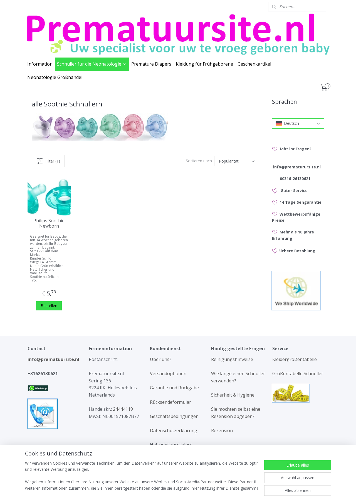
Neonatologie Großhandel (54, 77)
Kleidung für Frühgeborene (204, 64)
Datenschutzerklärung (173, 430)
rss (168, 488)
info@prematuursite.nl (54, 359)
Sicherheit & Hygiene (232, 395)
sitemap (157, 488)
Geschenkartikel (254, 64)
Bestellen (49, 305)
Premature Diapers (151, 64)
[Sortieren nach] (236, 161)
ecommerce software (190, 488)
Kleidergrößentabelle (295, 359)
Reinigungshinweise (232, 359)
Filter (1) (48, 161)
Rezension (222, 430)
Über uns (159, 359)
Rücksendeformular (170, 402)
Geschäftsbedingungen (174, 416)
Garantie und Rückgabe (174, 388)
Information (40, 64)
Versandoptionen (168, 373)
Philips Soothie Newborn (49, 223)
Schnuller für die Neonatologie (92, 64)
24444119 (122, 409)
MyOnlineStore (239, 488)
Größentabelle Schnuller (298, 373)
